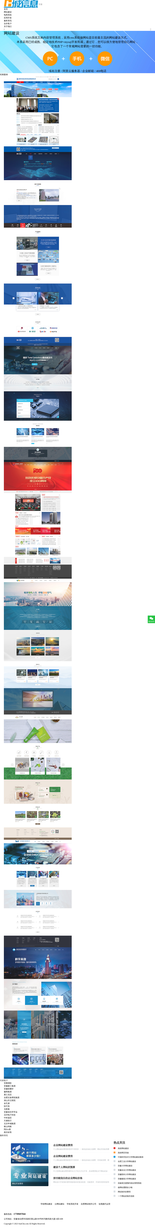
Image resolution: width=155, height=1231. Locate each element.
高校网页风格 (123, 1153)
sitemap (69, 1224)
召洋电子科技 (10, 1115)
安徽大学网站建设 (125, 1166)
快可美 (7, 1106)
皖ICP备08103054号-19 (55, 1224)
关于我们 (8, 26)
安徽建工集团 (10, 1086)
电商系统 (8, 15)
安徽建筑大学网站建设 (127, 1179)
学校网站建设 (46, 1204)
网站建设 (8, 12)
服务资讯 (8, 21)
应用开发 (8, 18)
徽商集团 (8, 1092)
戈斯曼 (7, 1109)
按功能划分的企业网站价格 (67, 1178)
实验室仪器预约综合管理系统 (129, 1183)
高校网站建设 (123, 1148)
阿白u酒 (7, 1129)
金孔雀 (7, 1103)
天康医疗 (8, 1120)
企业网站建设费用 (63, 1145)
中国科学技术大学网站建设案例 (130, 1157)
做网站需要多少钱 (125, 1187)
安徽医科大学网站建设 (127, 1174)
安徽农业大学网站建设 (127, 1170)
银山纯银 (8, 1126)
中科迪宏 (8, 1118)
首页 (6, 9)
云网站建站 (59, 1204)
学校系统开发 (72, 1204)
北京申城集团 (10, 1123)
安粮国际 (8, 1083)
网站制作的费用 (124, 1192)
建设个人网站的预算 (64, 1167)
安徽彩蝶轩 (9, 1089)
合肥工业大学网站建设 (127, 1161)
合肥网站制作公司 (88, 1204)
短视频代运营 (104, 1204)
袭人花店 (8, 1094)
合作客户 (8, 24)
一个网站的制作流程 (126, 1196)
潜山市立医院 (10, 1100)
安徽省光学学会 (11, 1112)
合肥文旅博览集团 (11, 1097)
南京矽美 (8, 1132)
